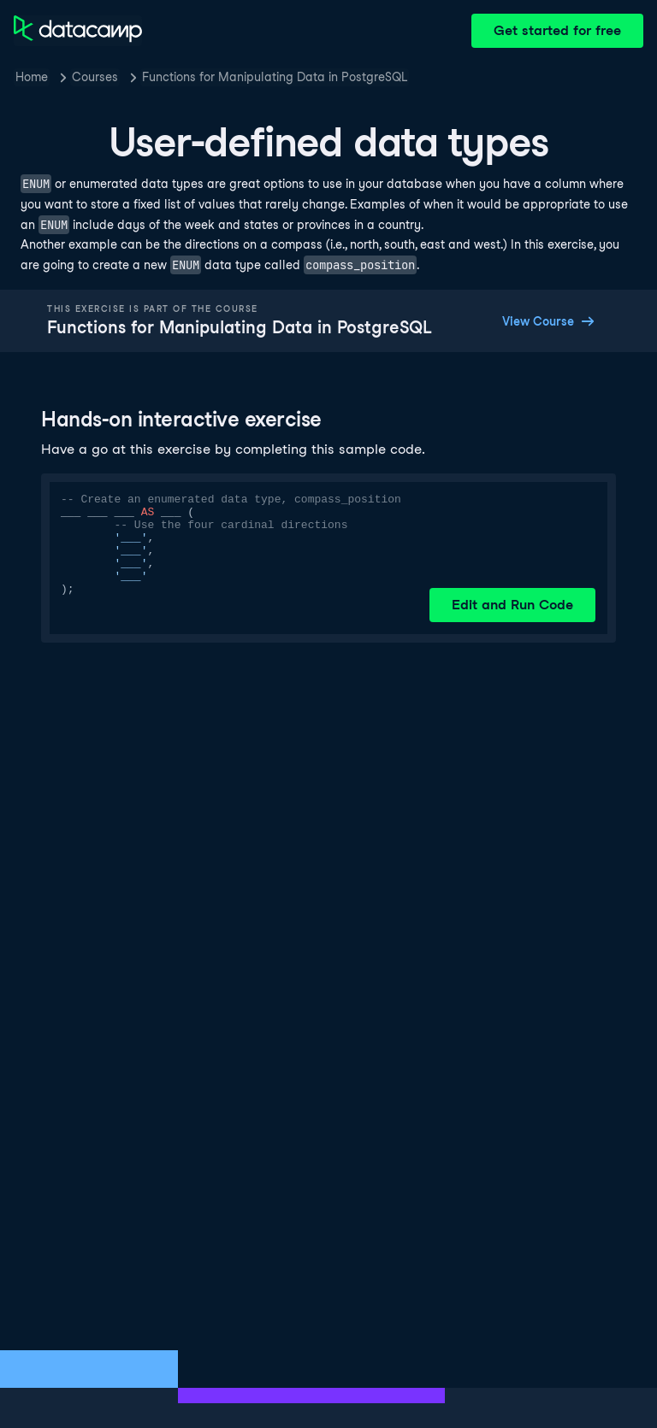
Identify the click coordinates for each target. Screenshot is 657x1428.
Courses (95, 77)
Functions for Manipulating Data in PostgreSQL (274, 77)
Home (31, 77)
